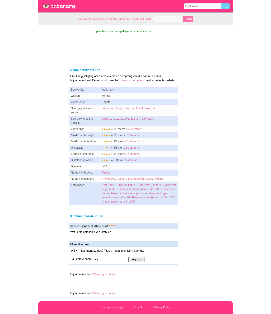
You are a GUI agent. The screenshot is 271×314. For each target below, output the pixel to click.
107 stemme (133, 129)
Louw (105, 108)
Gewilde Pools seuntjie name (129, 193)
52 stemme (132, 135)
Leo (112, 108)
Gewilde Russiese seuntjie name (141, 197)
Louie (126, 108)
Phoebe (158, 178)
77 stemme (132, 153)
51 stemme (132, 141)
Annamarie (108, 178)
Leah (105, 118)
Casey (120, 178)
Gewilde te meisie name (133, 189)
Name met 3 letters (149, 185)
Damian (106, 172)
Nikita (148, 178)
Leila (127, 118)
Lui (132, 108)
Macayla (139, 178)
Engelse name (126, 185)
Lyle (118, 108)
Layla (119, 118)
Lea (111, 118)
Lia (133, 118)
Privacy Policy (162, 307)
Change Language (111, 307)
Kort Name (108, 185)
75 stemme (130, 160)
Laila (151, 118)
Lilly (144, 118)
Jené (129, 178)
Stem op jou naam (103, 274)
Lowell (146, 108)
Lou (138, 108)
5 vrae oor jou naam (131, 80)
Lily (138, 118)
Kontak (138, 307)
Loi (153, 108)
